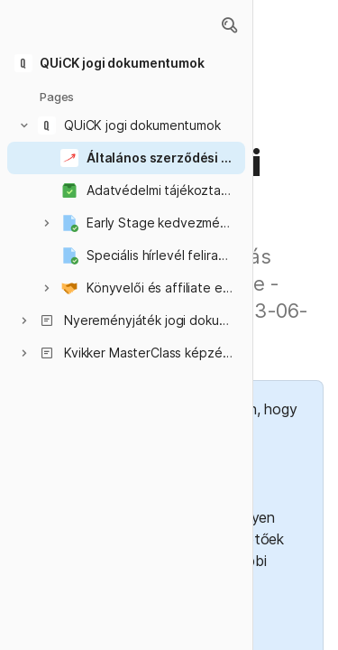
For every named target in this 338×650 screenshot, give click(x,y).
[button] (229, 25)
